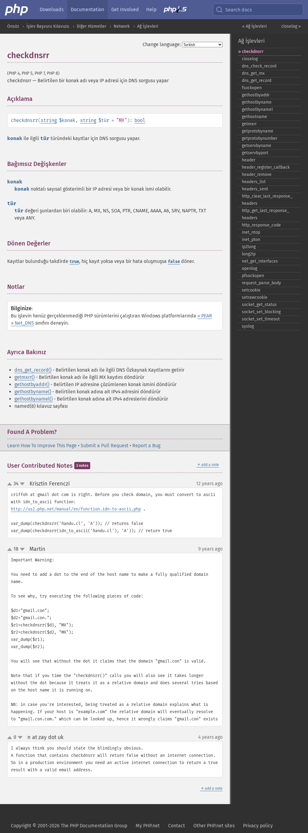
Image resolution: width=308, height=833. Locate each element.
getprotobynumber (259, 138)
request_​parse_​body (261, 282)
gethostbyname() (32, 392)
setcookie (251, 290)
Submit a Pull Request (104, 445)
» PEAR (204, 316)
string (49, 120)
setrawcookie (254, 297)
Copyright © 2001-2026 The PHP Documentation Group (69, 825)
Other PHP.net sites (214, 825)
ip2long (249, 246)
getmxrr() (24, 377)
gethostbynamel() (33, 399)
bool (139, 120)
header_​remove (257, 174)
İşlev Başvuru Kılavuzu (47, 26)
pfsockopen (253, 275)
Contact (176, 825)
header (248, 160)
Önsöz (13, 26)
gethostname (254, 116)
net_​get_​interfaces (260, 261)
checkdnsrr (252, 51)
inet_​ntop (251, 232)
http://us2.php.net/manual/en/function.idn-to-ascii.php (76, 509)
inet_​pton (251, 239)
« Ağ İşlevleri (254, 26)
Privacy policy (258, 825)
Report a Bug (146, 445)
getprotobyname (257, 131)
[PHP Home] (17, 9)
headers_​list (254, 181)
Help (151, 9)
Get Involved (125, 9)
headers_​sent (255, 189)
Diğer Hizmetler (91, 26)
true (74, 261)
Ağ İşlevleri (147, 26)
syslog (248, 326)
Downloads (51, 9)
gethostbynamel (257, 109)
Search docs (234, 9)
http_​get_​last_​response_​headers (265, 214)
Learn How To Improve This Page (42, 445)
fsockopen (252, 87)
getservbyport (255, 152)
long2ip (249, 254)
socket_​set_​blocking (261, 311)
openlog (249, 268)
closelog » (291, 26)
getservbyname (256, 145)
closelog (250, 58)
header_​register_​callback (266, 167)
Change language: (162, 44)
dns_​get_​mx (253, 73)
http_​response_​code (261, 225)
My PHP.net (148, 825)
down (22, 483)
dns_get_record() (32, 370)
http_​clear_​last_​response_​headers (267, 200)
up (11, 484)
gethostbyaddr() (31, 384)
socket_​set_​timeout (261, 319)
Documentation (87, 9)
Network (122, 26)
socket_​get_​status (259, 304)
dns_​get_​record (256, 80)
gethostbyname (257, 102)
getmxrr (249, 123)
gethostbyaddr (256, 95)
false (174, 261)
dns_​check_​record (259, 66)
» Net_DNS (22, 323)
